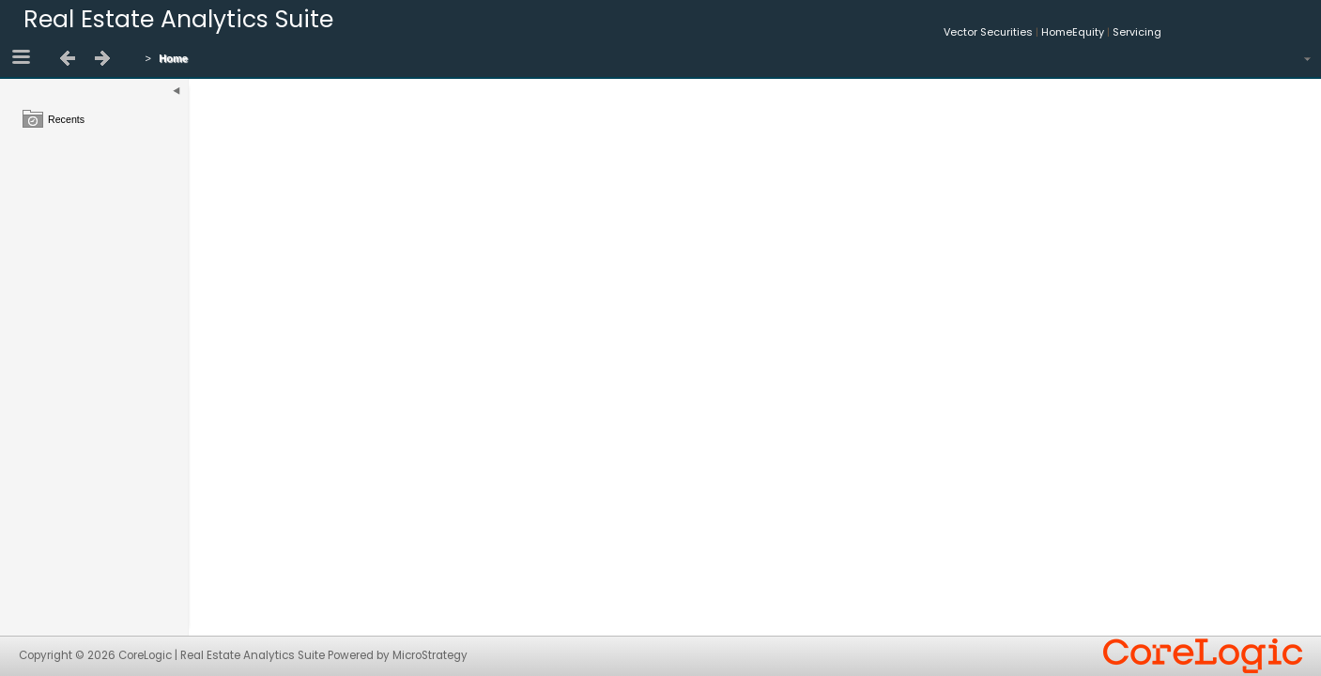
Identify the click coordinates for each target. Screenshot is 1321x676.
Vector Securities (988, 31)
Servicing (1137, 31)
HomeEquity (1072, 31)
